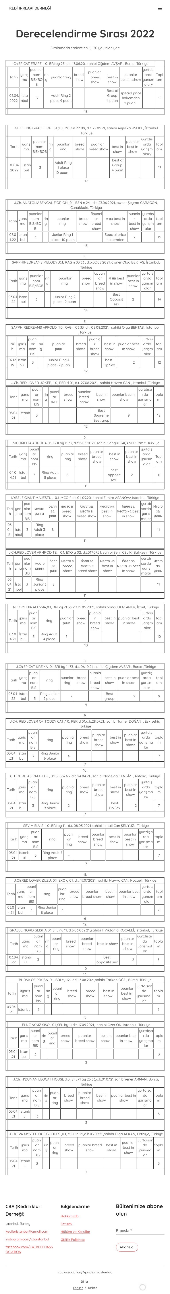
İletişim (66, 1224)
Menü (160, 8)
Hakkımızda (70, 1216)
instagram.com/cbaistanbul (27, 1239)
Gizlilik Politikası (73, 1239)
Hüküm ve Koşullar (75, 1232)
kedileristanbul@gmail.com (27, 1231)
